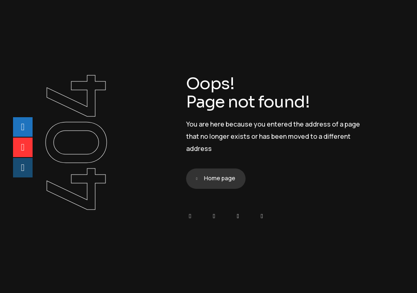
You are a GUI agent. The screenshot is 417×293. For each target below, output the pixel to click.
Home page (219, 178)
